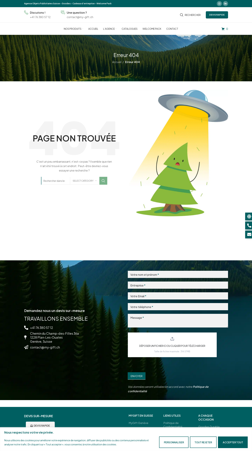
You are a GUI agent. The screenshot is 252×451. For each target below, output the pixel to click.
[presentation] (154, 364)
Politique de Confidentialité (172, 424)
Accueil (116, 62)
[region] (126, 439)
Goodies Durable (209, 426)
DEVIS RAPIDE (217, 14)
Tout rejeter (203, 442)
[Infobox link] (37, 14)
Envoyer (137, 376)
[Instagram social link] (219, 3)
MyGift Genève (138, 423)
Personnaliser (174, 442)
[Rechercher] (190, 14)
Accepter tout (233, 442)
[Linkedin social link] (225, 3)
